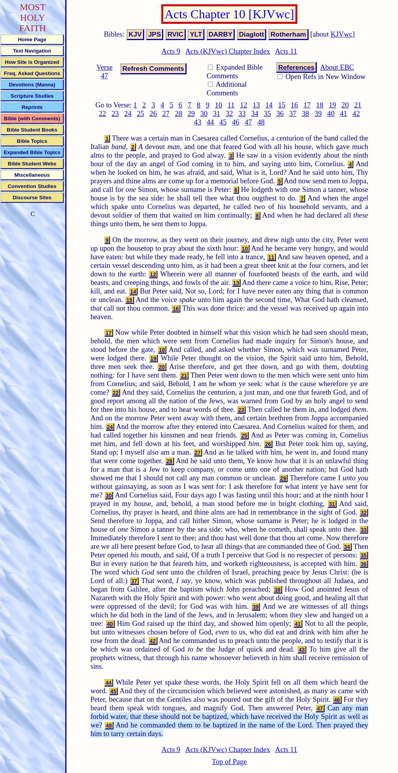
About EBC (337, 67)
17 (307, 105)
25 (140, 113)
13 (256, 105)
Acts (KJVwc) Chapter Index (227, 51)
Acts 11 (286, 51)
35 (267, 113)
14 (269, 105)
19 (332, 105)
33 (242, 113)
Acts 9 (170, 51)
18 (319, 105)
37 (293, 113)
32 (229, 113)
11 (231, 105)
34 (254, 113)
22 (102, 113)
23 (115, 113)
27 (165, 113)
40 (331, 113)
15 (281, 105)
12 (243, 105)
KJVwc (342, 34)
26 (153, 113)
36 (280, 113)
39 (318, 113)
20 (345, 105)
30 (204, 113)
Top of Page (229, 761)
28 (178, 113)
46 (235, 122)
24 (128, 113)
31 (216, 113)
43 (197, 122)
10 (218, 105)
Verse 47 (104, 71)
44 (210, 122)
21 (357, 105)
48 (261, 122)
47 (248, 122)
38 (305, 113)
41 (343, 113)
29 (191, 113)
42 (356, 113)
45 (223, 122)
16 (294, 105)
